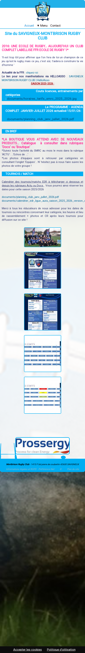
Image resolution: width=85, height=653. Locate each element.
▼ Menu (42, 25)
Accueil (29, 25)
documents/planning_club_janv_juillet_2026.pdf (40, 119)
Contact (55, 25)
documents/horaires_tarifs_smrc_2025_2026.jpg (42, 98)
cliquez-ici (32, 72)
